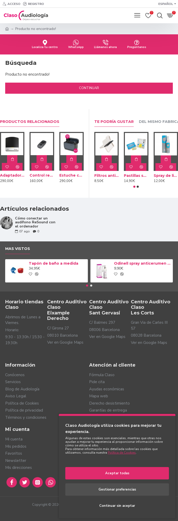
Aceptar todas (117, 473)
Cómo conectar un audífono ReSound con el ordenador (35, 222)
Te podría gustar (114, 122)
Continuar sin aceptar (117, 505)
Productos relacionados (29, 122)
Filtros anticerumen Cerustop (106, 175)
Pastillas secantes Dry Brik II (136, 175)
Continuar (89, 88)
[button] (134, 187)
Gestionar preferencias (117, 489)
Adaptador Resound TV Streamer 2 (12, 175)
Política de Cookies (122, 452)
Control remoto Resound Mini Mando (42, 175)
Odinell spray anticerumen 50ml (142, 263)
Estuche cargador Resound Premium (71, 175)
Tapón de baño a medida (53, 263)
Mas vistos (17, 249)
